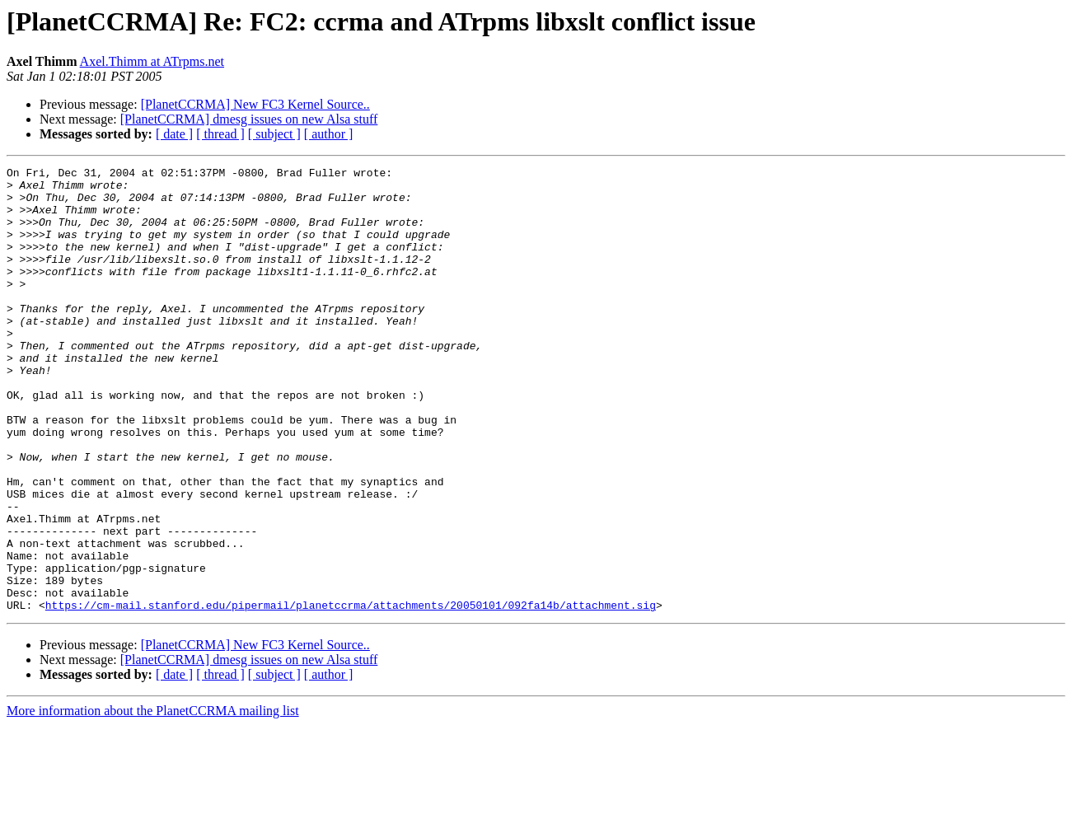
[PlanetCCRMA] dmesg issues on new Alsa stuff (249, 119)
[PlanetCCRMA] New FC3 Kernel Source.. (255, 104)
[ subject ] (274, 134)
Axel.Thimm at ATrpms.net (152, 61)
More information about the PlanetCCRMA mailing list (153, 800)
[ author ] (328, 134)
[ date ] (174, 134)
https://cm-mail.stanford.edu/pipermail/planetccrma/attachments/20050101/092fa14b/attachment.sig (350, 693)
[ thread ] (220, 134)
